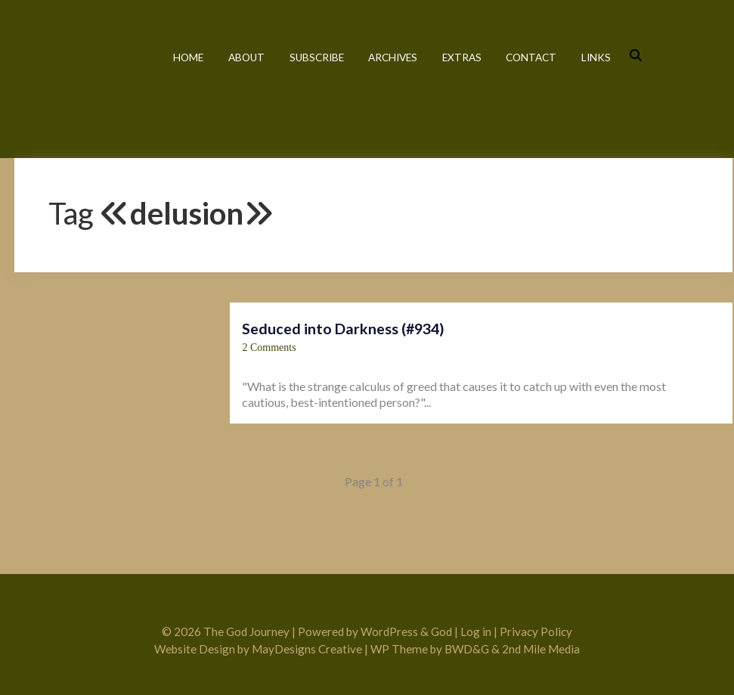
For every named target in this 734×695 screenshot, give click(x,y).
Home (188, 57)
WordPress (389, 631)
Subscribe (317, 57)
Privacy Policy (536, 631)
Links (596, 57)
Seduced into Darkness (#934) (343, 328)
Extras (462, 57)
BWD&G (466, 649)
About (246, 57)
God (441, 631)
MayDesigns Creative (307, 649)
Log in (475, 631)
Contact (531, 57)
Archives (392, 57)
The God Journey (80, 77)
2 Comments (269, 347)
